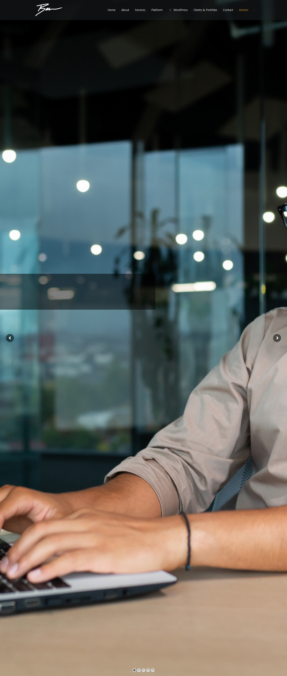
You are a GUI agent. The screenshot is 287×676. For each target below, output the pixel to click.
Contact (228, 10)
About (125, 10)
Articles (243, 10)
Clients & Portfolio (205, 10)
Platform (157, 10)
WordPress (178, 10)
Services (140, 10)
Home (112, 10)
